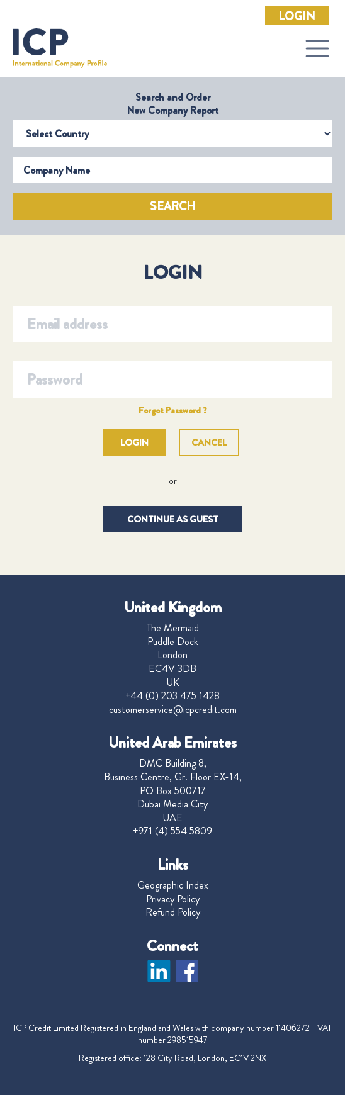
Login (296, 16)
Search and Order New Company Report (172, 104)
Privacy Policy (173, 899)
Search (173, 206)
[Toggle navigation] (317, 48)
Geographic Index (172, 885)
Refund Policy (172, 912)
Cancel (209, 442)
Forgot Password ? (173, 410)
